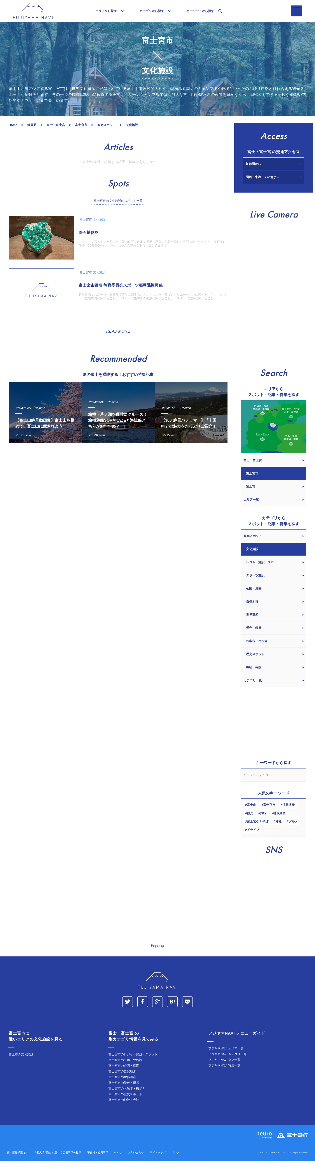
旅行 (263, 822)
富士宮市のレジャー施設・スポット (133, 1063)
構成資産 (279, 822)
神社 (278, 830)
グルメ (293, 830)
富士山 (251, 813)
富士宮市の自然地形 (122, 1080)
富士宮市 (269, 813)
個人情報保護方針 (17, 1161)
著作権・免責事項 (97, 1161)
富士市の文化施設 (21, 1063)
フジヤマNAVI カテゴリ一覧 (227, 1062)
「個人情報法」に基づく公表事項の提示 (57, 1161)
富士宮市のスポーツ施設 (125, 1068)
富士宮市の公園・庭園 (123, 1074)
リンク (175, 1161)
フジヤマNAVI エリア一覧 (226, 1057)
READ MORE (118, 340)
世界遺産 (288, 813)
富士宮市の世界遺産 (122, 1085)
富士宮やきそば (257, 830)
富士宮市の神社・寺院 (123, 1108)
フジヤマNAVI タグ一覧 (224, 1068)
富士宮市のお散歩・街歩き (126, 1097)
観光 (250, 822)
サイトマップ (158, 1161)
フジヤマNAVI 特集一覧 (224, 1074)
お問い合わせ (136, 1161)
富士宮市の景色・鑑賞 (123, 1091)
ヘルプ (118, 1161)
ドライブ (253, 838)
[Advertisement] (118, 496)
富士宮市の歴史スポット (125, 1102)
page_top (157, 948)
